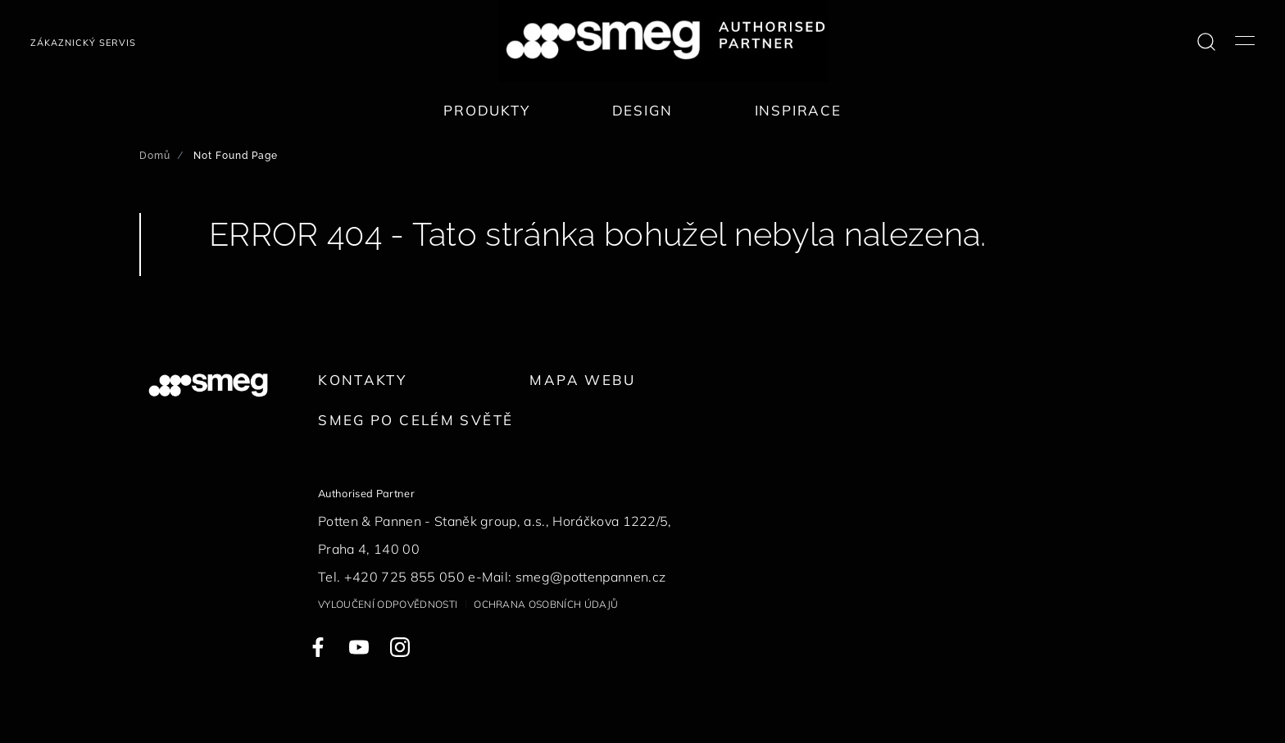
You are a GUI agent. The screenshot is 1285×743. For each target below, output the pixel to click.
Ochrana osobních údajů (546, 604)
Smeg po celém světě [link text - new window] (415, 419)
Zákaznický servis (83, 42)
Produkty (486, 110)
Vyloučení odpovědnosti (387, 604)
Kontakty (362, 379)
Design (642, 110)
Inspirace (798, 110)
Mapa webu (582, 379)
